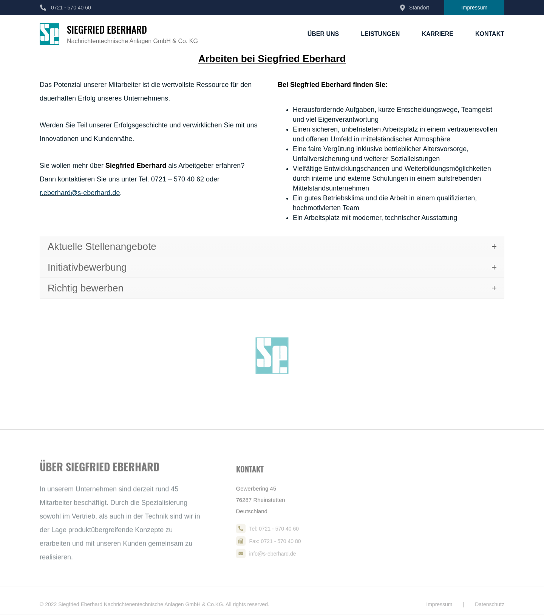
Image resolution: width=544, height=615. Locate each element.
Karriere (437, 34)
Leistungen (380, 34)
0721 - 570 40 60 (71, 8)
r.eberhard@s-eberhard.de (80, 193)
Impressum (474, 8)
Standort (419, 8)
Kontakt (489, 34)
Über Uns (323, 34)
